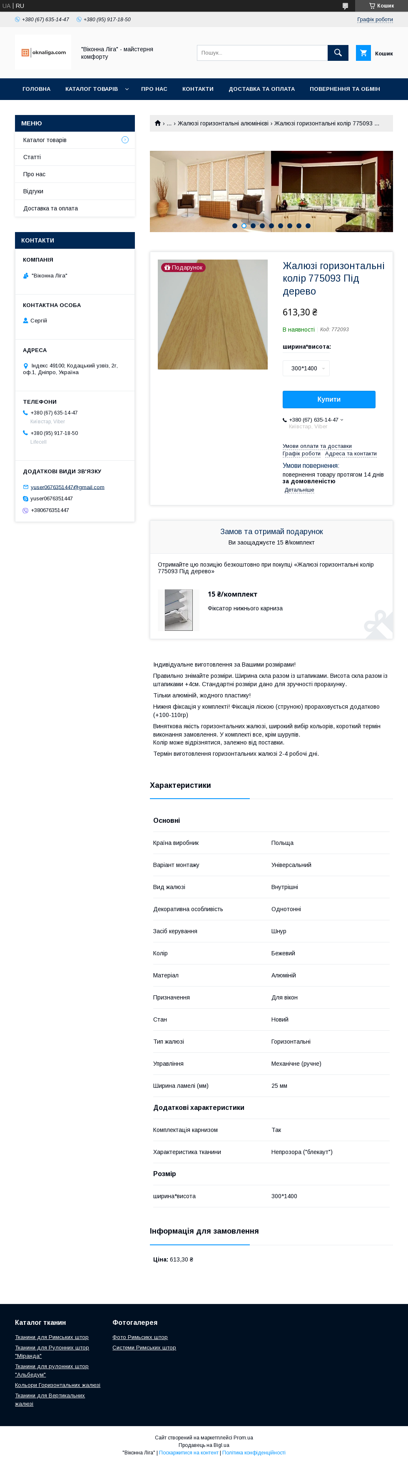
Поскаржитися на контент (189, 1453)
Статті (32, 157)
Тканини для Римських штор (52, 1337)
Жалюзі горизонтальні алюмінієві (223, 123)
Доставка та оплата (262, 89)
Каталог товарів (91, 89)
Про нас (154, 89)
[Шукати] (338, 53)
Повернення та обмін (345, 89)
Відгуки (33, 191)
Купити (329, 399)
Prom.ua (243, 1438)
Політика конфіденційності (254, 1453)
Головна (36, 89)
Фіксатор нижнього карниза (245, 608)
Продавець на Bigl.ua (204, 1445)
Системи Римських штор (144, 1347)
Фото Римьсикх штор (140, 1337)
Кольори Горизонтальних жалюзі (57, 1385)
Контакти (198, 89)
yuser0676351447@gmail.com (67, 487)
